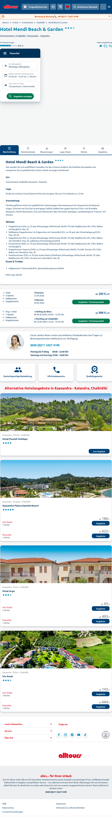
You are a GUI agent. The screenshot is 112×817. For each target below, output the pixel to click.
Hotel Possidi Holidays (15, 440)
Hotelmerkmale (28, 151)
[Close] (109, 16)
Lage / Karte (65, 151)
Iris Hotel (7, 677)
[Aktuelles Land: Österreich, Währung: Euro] (103, 7)
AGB (4, 805)
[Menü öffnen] (109, 6)
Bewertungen (46, 151)
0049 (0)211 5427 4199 (44, 347)
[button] (29, 726)
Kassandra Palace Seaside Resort (20, 507)
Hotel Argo (8, 592)
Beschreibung (9, 151)
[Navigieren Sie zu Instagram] (65, 736)
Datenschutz (8, 809)
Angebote (100, 525)
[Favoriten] (67, 7)
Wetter (84, 151)
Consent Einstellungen (12, 813)
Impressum (61, 805)
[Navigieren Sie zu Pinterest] (72, 736)
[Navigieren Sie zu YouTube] (78, 736)
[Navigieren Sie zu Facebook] (58, 736)
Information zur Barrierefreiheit (70, 809)
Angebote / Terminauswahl (91, 304)
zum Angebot (99, 453)
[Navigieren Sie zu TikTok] (85, 736)
